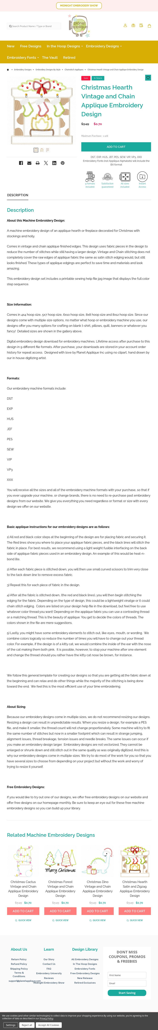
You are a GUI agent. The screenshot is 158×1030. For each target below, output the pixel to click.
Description (17, 195)
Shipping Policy (19, 968)
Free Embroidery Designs (85, 973)
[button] (79, 5)
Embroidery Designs (102, 46)
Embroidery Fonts (21, 58)
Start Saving (127, 993)
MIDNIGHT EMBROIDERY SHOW (79, 5)
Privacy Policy (46, 1018)
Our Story (49, 959)
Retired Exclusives (85, 982)
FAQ (49, 968)
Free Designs (30, 46)
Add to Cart (116, 146)
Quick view (23, 920)
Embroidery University (49, 973)
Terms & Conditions (19, 974)
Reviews (49, 978)
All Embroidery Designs (84, 959)
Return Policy (19, 959)
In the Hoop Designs (63, 46)
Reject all (27, 1025)
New (11, 46)
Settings (10, 1025)
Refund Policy (19, 964)
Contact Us (49, 964)
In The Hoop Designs (85, 964)
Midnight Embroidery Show (48, 982)
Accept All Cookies (48, 1025)
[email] (127, 983)
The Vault (50, 58)
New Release (85, 978)
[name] (127, 975)
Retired (69, 58)
